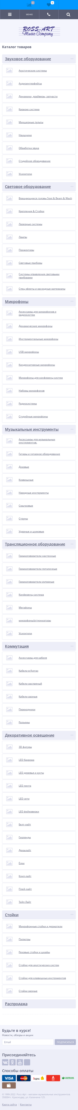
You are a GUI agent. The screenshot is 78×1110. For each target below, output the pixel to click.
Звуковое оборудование (28, 58)
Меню (29, 14)
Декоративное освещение (29, 735)
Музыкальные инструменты (32, 429)
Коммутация (17, 646)
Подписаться (65, 1042)
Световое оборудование (28, 186)
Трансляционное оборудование (35, 544)
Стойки (12, 914)
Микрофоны (16, 301)
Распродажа (16, 1003)
